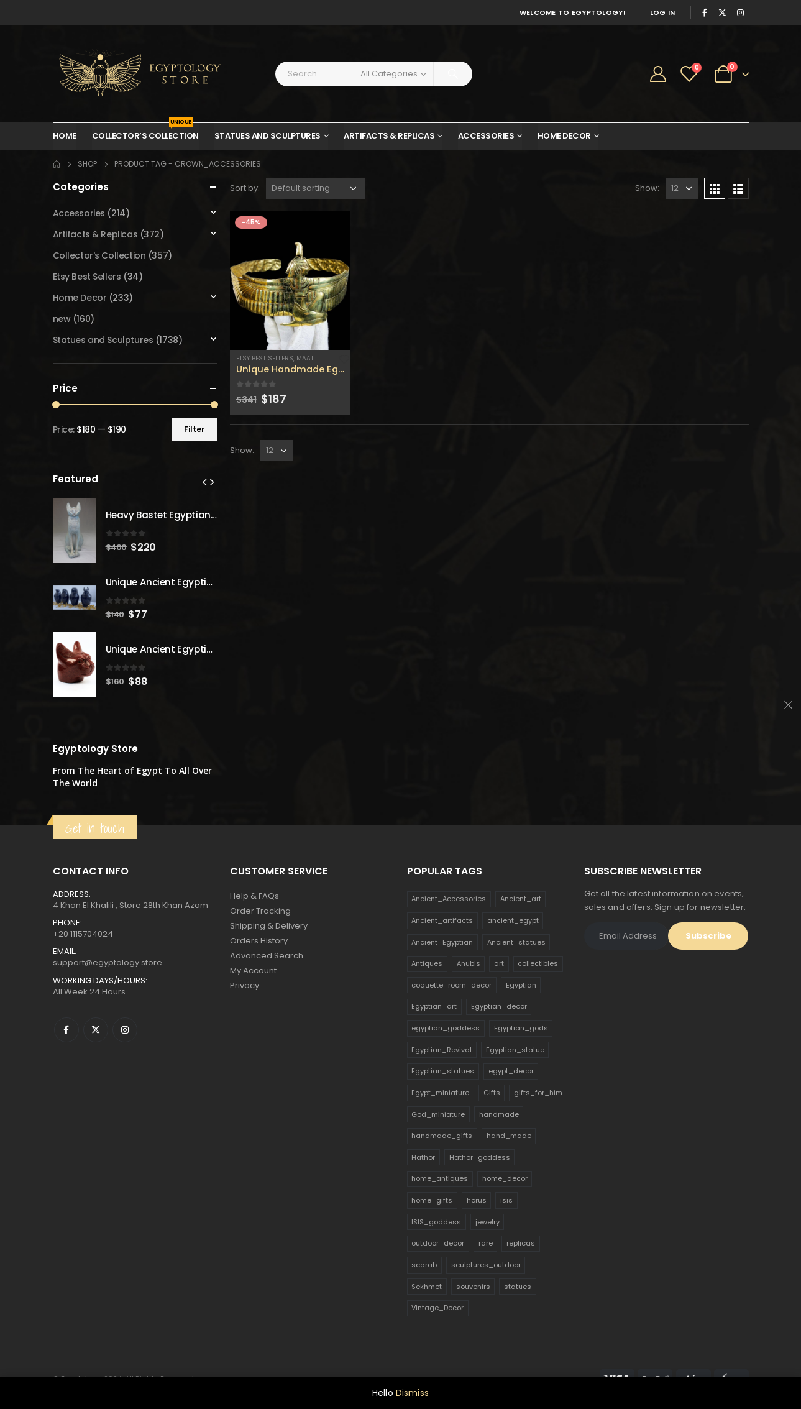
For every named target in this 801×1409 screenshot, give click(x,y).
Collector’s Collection (145, 132)
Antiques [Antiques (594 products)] (426, 963)
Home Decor (564, 136)
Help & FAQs (254, 896)
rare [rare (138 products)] (485, 1243)
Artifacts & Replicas (389, 136)
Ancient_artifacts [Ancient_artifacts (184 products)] (442, 920)
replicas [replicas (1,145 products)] (520, 1243)
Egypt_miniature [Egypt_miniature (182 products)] (440, 1093)
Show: (647, 188)
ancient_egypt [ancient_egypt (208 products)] (513, 920)
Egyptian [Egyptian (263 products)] (521, 985)
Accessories (486, 136)
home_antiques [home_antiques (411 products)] (439, 1178)
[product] (290, 280)
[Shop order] (315, 188)
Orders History (259, 941)
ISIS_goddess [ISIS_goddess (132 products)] (436, 1222)
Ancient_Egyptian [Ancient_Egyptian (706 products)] (442, 942)
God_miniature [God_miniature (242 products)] (438, 1114)
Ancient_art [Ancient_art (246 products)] (520, 899)
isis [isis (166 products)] (506, 1200)
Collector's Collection (99, 255)
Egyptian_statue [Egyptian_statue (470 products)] (515, 1050)
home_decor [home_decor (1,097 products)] (505, 1178)
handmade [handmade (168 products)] (499, 1114)
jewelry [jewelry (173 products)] (487, 1222)
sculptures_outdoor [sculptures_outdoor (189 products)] (486, 1265)
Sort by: (245, 188)
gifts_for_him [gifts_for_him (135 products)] (538, 1093)
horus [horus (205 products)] (477, 1200)
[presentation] (204, 481)
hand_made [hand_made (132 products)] (509, 1136)
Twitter (95, 1029)
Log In (662, 12)
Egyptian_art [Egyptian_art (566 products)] (434, 1006)
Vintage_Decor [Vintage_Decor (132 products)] (437, 1308)
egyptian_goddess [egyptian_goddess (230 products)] (445, 1028)
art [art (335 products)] (499, 963)
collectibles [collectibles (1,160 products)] (538, 963)
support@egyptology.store (107, 962)
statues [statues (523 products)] (517, 1287)
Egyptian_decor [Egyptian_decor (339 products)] (499, 1006)
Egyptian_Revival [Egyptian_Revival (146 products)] (441, 1050)
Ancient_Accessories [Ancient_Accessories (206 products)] (448, 899)
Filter (194, 429)
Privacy (244, 985)
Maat (305, 358)
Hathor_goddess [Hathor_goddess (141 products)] (479, 1157)
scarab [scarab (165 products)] (424, 1265)
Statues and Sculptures (267, 136)
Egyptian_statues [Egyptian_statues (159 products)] (442, 1071)
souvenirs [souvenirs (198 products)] (473, 1287)
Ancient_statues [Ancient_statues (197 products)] (516, 942)
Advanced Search (266, 956)
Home (64, 136)
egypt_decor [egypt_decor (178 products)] (511, 1071)
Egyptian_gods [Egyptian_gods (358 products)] (521, 1028)
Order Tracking (260, 911)
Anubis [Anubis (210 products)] (468, 963)
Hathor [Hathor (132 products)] (423, 1157)
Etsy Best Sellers (264, 358)
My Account (253, 970)
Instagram (124, 1029)
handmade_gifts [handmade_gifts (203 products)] (441, 1136)
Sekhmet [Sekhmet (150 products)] (426, 1287)
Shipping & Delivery (269, 926)
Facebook (66, 1029)
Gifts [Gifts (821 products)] (491, 1093)
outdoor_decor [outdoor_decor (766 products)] (437, 1243)
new (62, 319)
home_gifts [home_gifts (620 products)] (431, 1200)
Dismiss (412, 1393)
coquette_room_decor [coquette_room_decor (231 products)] (451, 985)
